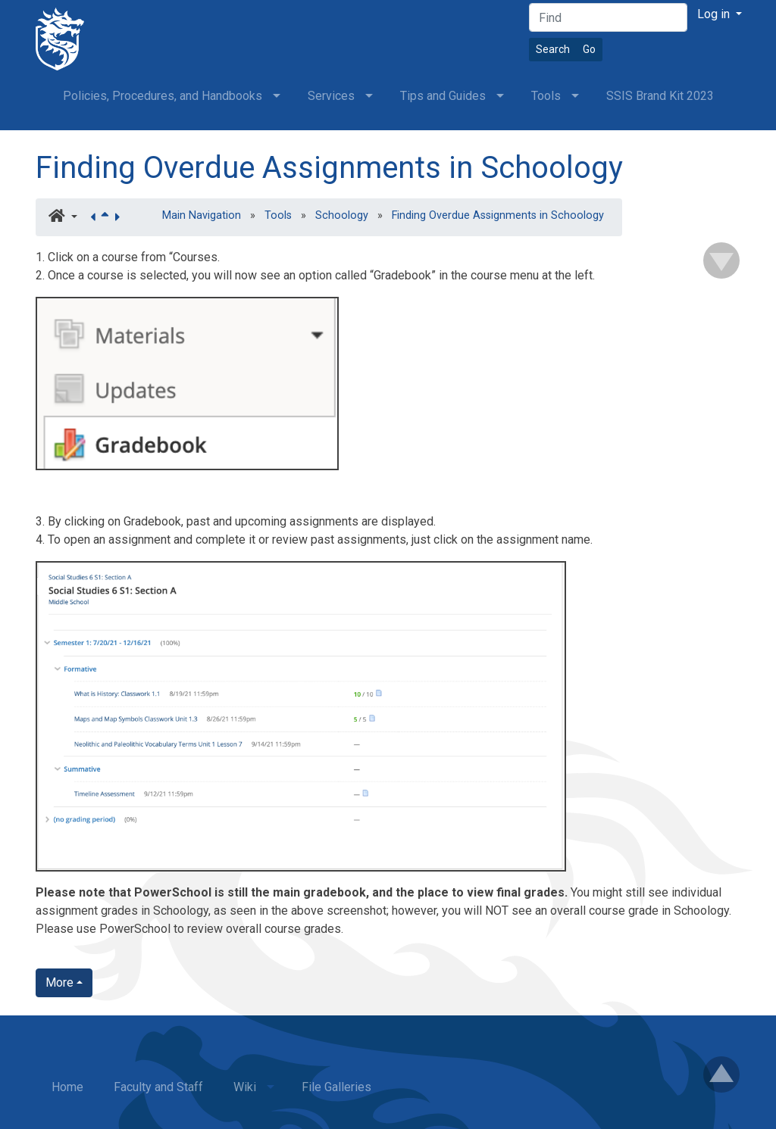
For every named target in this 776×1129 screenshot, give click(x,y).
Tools (278, 215)
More (59, 982)
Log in (715, 14)
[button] (63, 217)
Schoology (341, 215)
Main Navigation (201, 215)
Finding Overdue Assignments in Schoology (329, 168)
